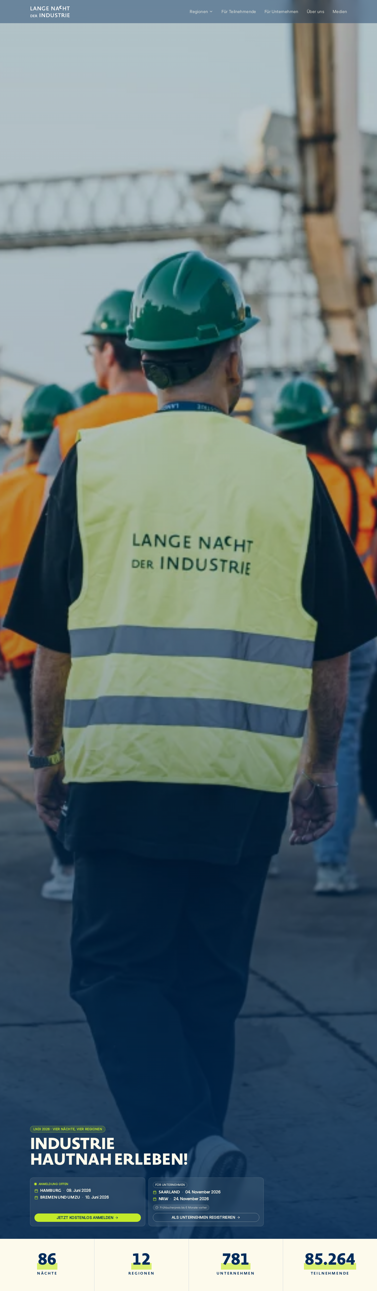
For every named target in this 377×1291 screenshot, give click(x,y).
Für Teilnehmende (239, 11)
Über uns (315, 11)
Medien (340, 11)
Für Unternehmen (281, 11)
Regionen (201, 11)
